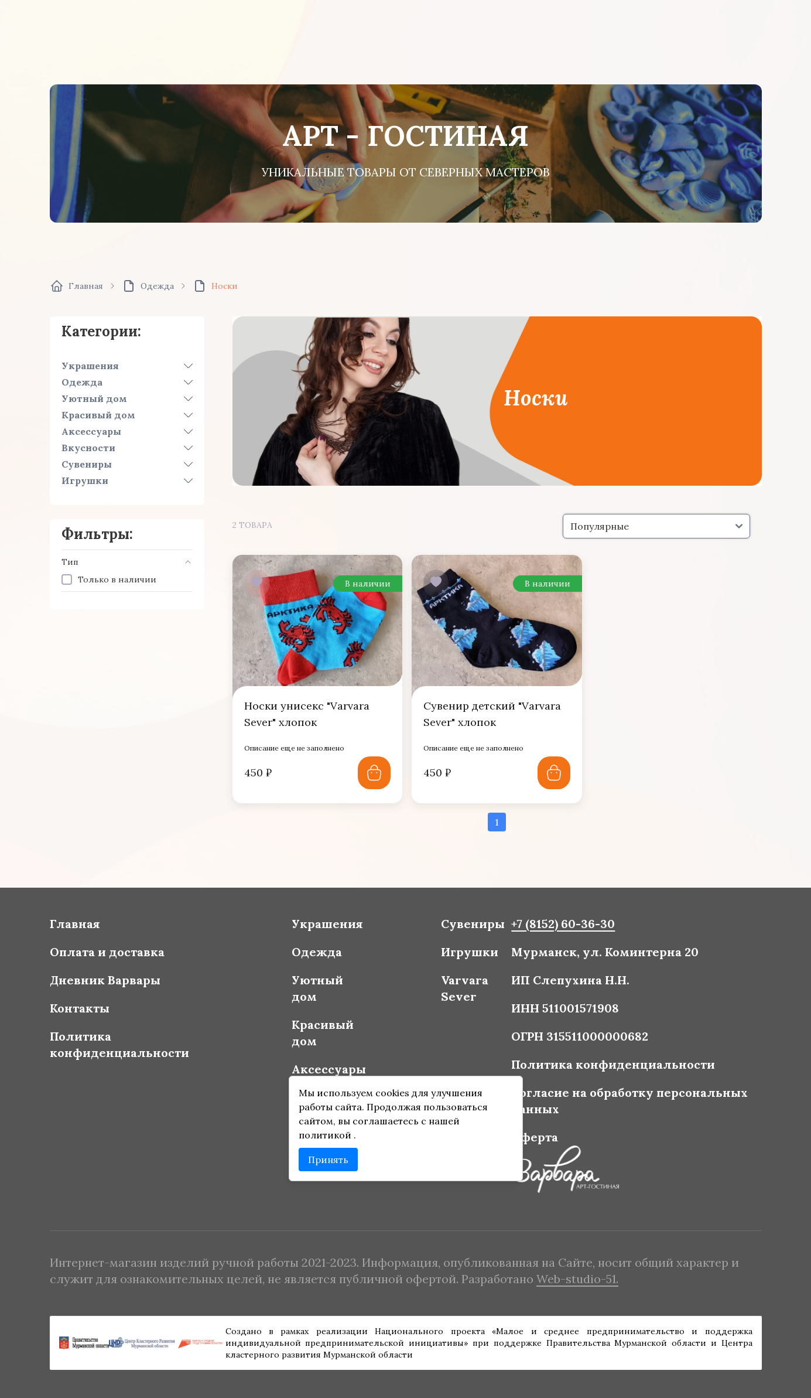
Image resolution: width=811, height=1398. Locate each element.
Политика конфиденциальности (130, 1045)
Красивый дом (98, 415)
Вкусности (88, 448)
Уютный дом (94, 398)
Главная (87, 929)
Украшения (90, 365)
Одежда (81, 382)
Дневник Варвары (116, 983)
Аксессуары (91, 431)
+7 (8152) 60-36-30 (557, 929)
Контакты (92, 1010)
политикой (329, 1131)
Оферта (529, 1134)
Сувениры (86, 464)
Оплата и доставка (118, 956)
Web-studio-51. (570, 1278)
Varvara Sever (462, 991)
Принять (331, 1155)
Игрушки (84, 480)
